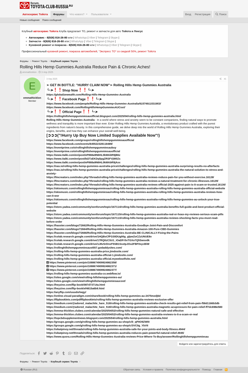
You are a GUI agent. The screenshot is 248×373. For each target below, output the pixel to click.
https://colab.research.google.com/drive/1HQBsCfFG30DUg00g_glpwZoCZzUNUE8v (99, 236)
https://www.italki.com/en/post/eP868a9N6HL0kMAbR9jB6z (83, 154)
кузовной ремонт (57, 51)
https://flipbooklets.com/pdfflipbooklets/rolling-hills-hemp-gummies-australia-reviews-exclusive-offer (109, 299)
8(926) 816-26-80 (57, 37)
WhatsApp (81, 37)
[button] (86, 14)
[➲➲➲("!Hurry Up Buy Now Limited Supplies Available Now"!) (103, 135)
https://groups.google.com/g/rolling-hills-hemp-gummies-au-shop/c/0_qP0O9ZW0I (97, 321)
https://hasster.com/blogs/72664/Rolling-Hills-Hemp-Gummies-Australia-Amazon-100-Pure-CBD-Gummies (112, 229)
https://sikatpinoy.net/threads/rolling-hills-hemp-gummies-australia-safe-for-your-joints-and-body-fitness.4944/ (115, 329)
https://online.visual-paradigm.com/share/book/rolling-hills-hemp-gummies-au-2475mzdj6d (103, 295)
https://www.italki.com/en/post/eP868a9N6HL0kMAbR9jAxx (83, 162)
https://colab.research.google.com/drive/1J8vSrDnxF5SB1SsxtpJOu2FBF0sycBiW (97, 243)
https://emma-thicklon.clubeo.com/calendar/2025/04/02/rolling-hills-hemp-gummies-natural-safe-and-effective (115, 310)
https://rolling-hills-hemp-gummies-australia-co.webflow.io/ (83, 273)
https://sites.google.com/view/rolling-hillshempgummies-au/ (84, 277)
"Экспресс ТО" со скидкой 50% (117, 51)
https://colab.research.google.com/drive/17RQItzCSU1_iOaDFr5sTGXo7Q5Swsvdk (98, 240)
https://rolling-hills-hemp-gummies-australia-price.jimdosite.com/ (87, 251)
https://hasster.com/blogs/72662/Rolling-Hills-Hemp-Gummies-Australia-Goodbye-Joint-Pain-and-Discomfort (114, 225)
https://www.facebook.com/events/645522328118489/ (79, 143)
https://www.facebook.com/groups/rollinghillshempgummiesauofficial (90, 140)
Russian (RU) (28, 369)
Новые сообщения (30, 20)
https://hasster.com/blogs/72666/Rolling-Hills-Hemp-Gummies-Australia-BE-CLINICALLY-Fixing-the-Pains (112, 232)
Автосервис (37, 37)
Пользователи (99, 14)
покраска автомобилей (83, 51)
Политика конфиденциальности (183, 369)
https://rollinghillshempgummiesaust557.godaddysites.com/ (84, 247)
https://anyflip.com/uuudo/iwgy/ (66, 292)
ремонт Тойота (147, 51)
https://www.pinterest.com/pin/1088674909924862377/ (81, 269)
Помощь (206, 369)
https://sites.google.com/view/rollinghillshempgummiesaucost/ (86, 280)
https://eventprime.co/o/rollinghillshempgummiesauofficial (83, 151)
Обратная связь (131, 369)
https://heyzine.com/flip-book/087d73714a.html (75, 284)
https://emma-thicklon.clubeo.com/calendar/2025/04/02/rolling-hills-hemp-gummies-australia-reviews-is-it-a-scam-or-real (122, 314)
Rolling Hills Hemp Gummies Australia (70, 119)
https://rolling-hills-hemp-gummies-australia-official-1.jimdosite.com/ (89, 254)
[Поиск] (220, 14)
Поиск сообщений (51, 20)
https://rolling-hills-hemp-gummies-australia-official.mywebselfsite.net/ (90, 258)
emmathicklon (29, 72)
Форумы (58, 14)
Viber (92, 37)
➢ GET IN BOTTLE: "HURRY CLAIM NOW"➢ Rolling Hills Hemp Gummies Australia (108, 85)
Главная (218, 369)
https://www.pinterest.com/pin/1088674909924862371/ (81, 266)
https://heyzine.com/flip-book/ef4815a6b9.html (75, 288)
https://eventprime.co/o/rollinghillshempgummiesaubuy (81, 147)
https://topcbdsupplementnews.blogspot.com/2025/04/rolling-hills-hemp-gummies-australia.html (107, 318)
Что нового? (77, 14)
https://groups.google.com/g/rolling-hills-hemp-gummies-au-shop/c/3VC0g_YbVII (97, 325)
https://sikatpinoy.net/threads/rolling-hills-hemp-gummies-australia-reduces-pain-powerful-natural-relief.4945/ (115, 332)
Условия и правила (153, 369)
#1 (225, 79)
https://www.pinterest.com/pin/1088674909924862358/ (81, 262)
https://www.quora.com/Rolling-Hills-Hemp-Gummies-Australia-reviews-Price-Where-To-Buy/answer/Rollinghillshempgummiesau (127, 336)
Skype (114, 37)
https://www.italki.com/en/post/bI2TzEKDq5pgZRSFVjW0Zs (83, 158)
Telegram (103, 37)
